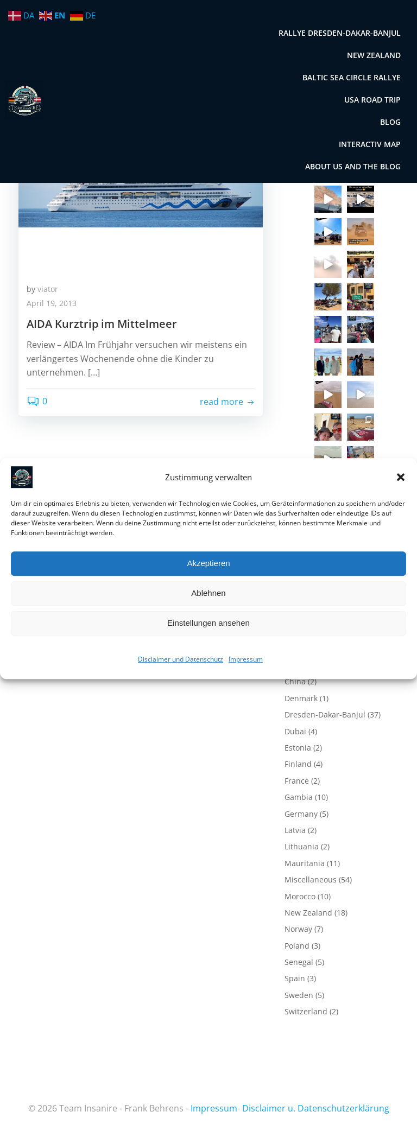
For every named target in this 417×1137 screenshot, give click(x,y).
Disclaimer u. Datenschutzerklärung (315, 1108)
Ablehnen (208, 593)
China (295, 681)
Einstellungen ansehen (208, 622)
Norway (298, 929)
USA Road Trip (372, 99)
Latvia (295, 830)
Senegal (299, 962)
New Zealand (374, 55)
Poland (297, 946)
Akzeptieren (208, 563)
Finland (298, 764)
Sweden (299, 995)
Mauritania (305, 863)
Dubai (295, 731)
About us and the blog (353, 166)
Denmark (301, 698)
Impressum (246, 659)
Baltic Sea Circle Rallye (351, 77)
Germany (301, 814)
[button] (400, 477)
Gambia (299, 797)
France (297, 781)
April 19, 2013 (52, 303)
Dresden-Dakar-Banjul (325, 714)
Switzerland (306, 1011)
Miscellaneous (311, 879)
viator (47, 289)
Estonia (298, 747)
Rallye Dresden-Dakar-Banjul (340, 33)
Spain (295, 978)
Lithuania (302, 846)
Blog (390, 122)
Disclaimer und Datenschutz (180, 659)
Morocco (300, 896)
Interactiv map (370, 144)
